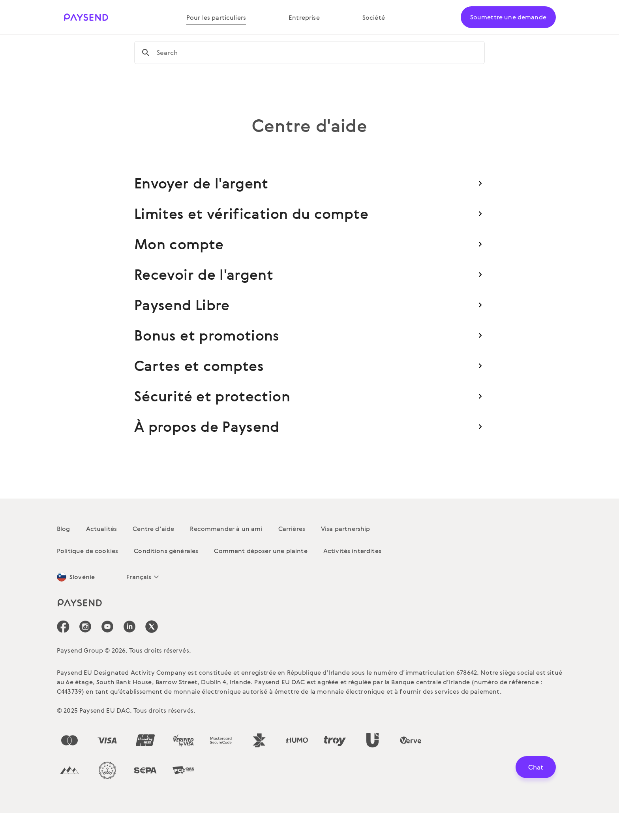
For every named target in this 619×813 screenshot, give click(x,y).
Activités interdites (352, 550)
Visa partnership (345, 528)
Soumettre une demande (508, 17)
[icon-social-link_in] (85, 626)
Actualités (101, 528)
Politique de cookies (87, 550)
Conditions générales (166, 550)
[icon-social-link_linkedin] (129, 626)
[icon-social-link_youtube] (107, 626)
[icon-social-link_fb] (63, 626)
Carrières (291, 528)
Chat (535, 767)
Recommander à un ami (226, 528)
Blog (63, 528)
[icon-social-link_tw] (151, 626)
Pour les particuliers (216, 17)
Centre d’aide (153, 528)
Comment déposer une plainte (260, 550)
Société (373, 17)
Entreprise (304, 17)
